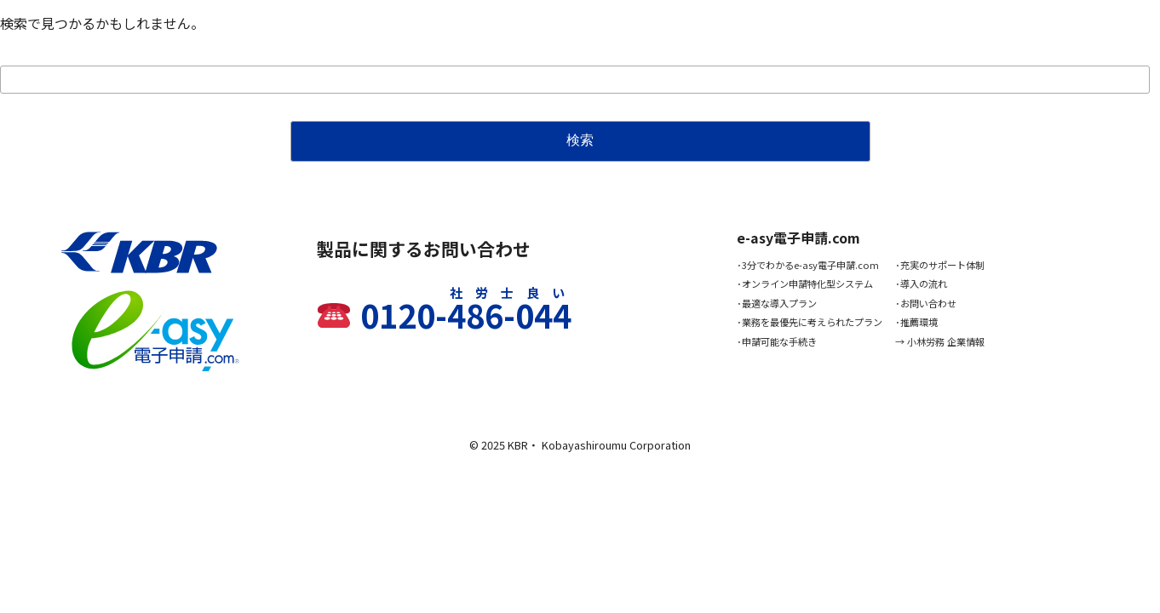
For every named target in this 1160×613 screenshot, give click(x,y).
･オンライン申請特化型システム (805, 283)
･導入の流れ (921, 283)
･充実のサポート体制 (940, 265)
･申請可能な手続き (777, 341)
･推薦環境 (916, 322)
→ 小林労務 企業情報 (940, 341)
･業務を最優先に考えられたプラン (809, 322)
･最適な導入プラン (777, 303)
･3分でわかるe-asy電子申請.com (808, 265)
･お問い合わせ (925, 303)
